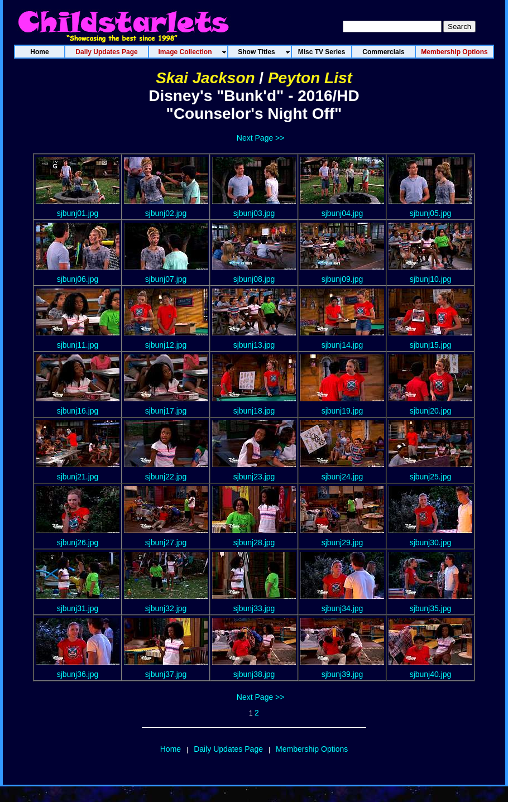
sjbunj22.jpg (166, 476)
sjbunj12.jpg (166, 344)
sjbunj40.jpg (431, 674)
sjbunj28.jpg (254, 542)
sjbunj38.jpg (254, 674)
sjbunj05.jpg (431, 213)
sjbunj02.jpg (166, 213)
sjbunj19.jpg (342, 410)
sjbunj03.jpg (254, 213)
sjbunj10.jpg (431, 279)
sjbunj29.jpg (342, 542)
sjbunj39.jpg (342, 674)
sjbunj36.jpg (78, 674)
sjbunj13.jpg (254, 344)
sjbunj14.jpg (342, 344)
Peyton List (310, 78)
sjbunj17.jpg (166, 410)
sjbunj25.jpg (431, 476)
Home (170, 749)
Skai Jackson (205, 78)
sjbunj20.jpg (431, 410)
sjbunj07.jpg (166, 279)
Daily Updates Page (228, 749)
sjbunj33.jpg (254, 608)
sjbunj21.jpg (78, 476)
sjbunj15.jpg (431, 344)
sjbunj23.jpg (254, 476)
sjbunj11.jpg (78, 344)
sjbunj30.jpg (431, 542)
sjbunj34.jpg (342, 608)
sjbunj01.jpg (78, 213)
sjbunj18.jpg (254, 410)
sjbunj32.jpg (166, 608)
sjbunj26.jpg (78, 542)
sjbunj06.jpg (78, 279)
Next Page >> (261, 137)
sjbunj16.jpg (78, 410)
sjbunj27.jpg (166, 542)
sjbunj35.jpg (431, 608)
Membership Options (312, 749)
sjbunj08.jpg (254, 279)
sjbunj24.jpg (342, 476)
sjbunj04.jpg (342, 213)
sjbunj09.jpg (342, 279)
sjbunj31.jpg (78, 608)
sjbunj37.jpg (166, 674)
